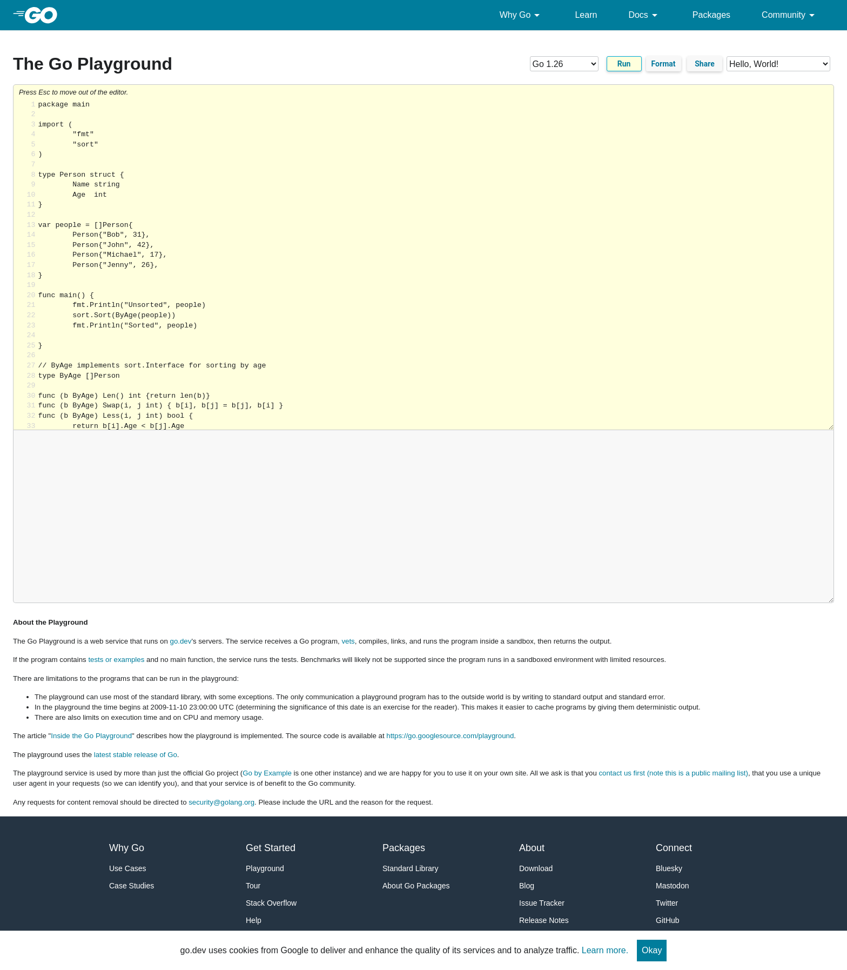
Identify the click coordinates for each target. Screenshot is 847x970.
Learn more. (605, 950)
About (531, 847)
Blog (526, 885)
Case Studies (131, 885)
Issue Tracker (541, 903)
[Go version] (564, 63)
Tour (253, 885)
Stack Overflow (271, 903)
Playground (265, 868)
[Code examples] (778, 63)
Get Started (270, 847)
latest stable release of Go (135, 755)
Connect (674, 847)
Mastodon (672, 885)
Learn (586, 14)
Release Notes (544, 920)
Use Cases (127, 868)
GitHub (668, 920)
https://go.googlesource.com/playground (450, 736)
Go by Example (267, 773)
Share (705, 63)
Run (624, 63)
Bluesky (669, 868)
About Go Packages (416, 885)
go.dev (181, 641)
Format (663, 63)
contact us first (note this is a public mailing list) (673, 773)
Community (790, 15)
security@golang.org (221, 802)
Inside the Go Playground (91, 736)
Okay (652, 950)
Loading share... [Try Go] (435, 265)
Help (253, 920)
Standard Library (410, 868)
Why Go (522, 15)
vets (347, 641)
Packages (711, 14)
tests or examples (116, 659)
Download (536, 868)
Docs (644, 15)
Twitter (667, 903)
